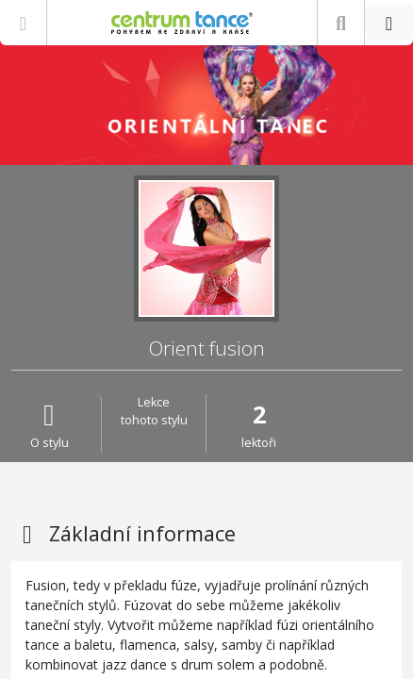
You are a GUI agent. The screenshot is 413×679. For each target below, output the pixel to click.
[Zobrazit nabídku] (23, 22)
